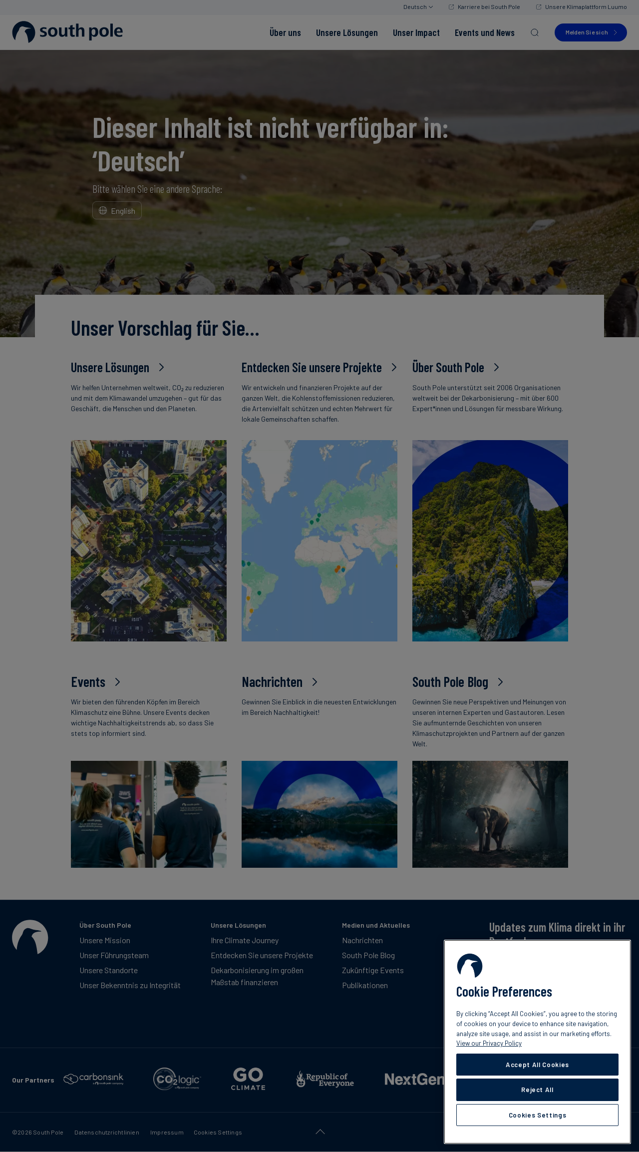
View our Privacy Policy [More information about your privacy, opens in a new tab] (489, 1043)
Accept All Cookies (537, 1065)
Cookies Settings (538, 1115)
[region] (537, 1042)
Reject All (537, 1090)
